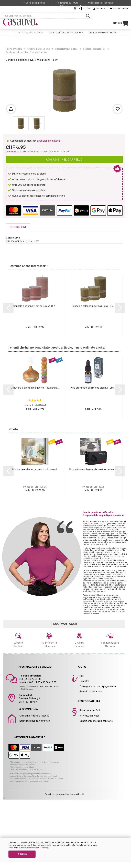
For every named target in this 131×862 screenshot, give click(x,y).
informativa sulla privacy (37, 848)
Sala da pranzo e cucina (103, 30)
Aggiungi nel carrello (64, 159)
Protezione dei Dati (90, 710)
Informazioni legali (89, 715)
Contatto (84, 681)
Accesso (99, 8)
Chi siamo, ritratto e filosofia (34, 715)
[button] (8, 308)
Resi (82, 675)
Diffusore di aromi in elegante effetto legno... (35, 387)
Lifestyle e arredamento (29, 30)
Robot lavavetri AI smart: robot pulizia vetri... (35, 469)
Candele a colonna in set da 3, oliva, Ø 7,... (93, 306)
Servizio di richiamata (91, 691)
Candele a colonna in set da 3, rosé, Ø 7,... (35, 306)
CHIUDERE (22, 854)
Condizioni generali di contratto (96, 721)
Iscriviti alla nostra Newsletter (35, 720)
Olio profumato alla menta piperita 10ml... (93, 387)
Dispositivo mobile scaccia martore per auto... (93, 469)
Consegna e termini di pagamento (98, 686)
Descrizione (18, 227)
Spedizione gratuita (36, 3)
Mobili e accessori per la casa (66, 30)
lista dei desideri (119, 8)
